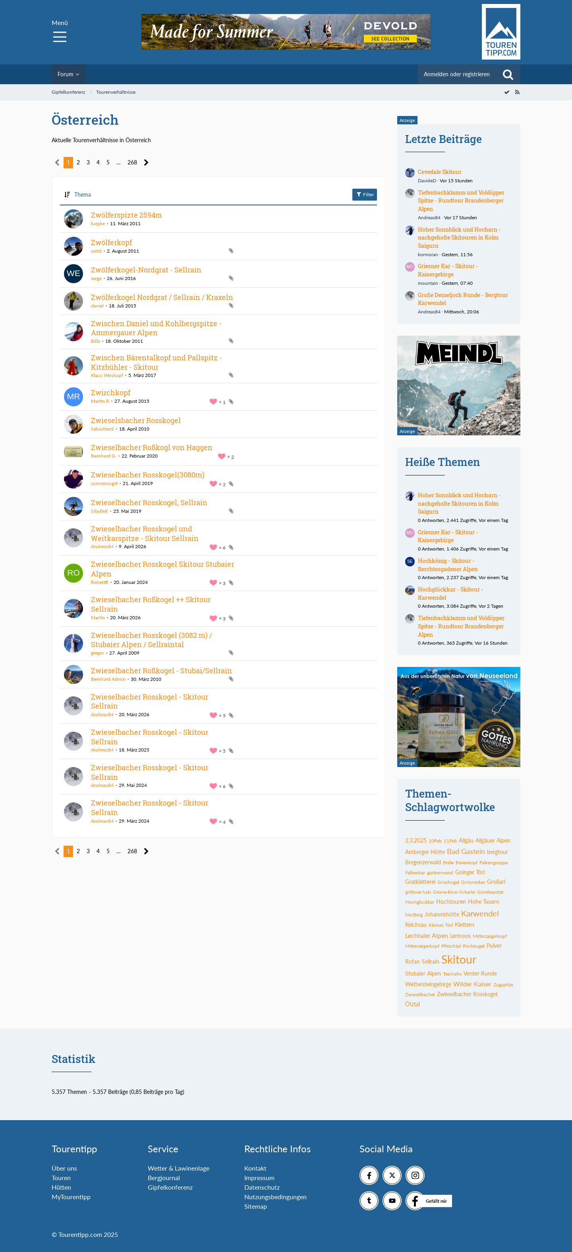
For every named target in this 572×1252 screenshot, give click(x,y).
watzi (96, 251)
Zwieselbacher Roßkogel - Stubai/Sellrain (161, 670)
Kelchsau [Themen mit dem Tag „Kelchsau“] (416, 924)
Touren (61, 1177)
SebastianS (102, 429)
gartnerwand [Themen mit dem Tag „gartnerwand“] (440, 872)
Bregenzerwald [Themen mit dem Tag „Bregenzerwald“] (423, 862)
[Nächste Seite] (146, 162)
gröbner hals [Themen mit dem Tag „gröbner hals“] (418, 892)
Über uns (64, 1168)
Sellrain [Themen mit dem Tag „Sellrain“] (430, 961)
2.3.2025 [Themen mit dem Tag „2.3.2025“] (416, 840)
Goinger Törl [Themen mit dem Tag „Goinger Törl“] (470, 872)
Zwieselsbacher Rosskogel (136, 420)
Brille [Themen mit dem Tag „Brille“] (448, 863)
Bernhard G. (103, 456)
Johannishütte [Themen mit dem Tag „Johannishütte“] (442, 914)
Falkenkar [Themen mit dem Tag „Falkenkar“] (415, 872)
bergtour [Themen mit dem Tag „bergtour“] (497, 851)
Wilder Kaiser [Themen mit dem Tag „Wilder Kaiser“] (472, 983)
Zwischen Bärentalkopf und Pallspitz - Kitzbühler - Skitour (156, 362)
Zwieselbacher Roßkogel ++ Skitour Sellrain (151, 604)
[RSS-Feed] (517, 92)
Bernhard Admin (108, 679)
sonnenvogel (104, 483)
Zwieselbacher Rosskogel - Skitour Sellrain (149, 701)
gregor (97, 653)
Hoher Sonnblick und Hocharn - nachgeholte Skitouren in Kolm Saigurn (459, 237)
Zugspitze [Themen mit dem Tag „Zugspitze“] (503, 984)
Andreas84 (102, 546)
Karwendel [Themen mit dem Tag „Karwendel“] (480, 913)
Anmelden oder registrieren (457, 74)
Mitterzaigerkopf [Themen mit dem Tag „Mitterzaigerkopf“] (490, 936)
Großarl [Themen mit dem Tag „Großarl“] (496, 881)
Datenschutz (262, 1187)
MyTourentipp (71, 1196)
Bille (95, 341)
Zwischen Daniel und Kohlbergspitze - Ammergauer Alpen (156, 328)
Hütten (61, 1187)
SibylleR (99, 511)
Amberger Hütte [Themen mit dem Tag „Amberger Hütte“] (425, 851)
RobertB (99, 582)
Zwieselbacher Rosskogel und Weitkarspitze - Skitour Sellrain (145, 533)
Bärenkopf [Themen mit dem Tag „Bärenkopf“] (466, 863)
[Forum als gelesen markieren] (507, 92)
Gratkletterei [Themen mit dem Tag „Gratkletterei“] (420, 881)
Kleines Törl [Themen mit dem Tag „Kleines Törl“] (441, 925)
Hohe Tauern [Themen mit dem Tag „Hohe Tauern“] (483, 901)
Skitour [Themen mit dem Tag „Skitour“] (458, 959)
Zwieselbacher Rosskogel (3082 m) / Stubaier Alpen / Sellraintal (151, 639)
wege (96, 278)
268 (132, 162)
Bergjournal (164, 1177)
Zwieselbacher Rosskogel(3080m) (148, 474)
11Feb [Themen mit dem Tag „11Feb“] (450, 841)
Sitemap (255, 1206)
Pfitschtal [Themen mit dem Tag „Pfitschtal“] (451, 946)
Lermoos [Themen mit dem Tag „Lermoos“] (460, 935)
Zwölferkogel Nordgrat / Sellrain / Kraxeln (162, 297)
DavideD (427, 181)
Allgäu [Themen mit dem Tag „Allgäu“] (466, 840)
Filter (365, 194)
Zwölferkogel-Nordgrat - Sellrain (146, 269)
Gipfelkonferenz (170, 1187)
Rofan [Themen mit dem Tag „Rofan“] (412, 961)
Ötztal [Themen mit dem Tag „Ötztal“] (412, 1004)
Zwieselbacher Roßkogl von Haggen (152, 447)
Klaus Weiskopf (107, 375)
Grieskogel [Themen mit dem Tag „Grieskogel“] (448, 882)
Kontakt (255, 1168)
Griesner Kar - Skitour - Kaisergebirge (448, 270)
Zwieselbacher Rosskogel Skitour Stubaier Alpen (162, 568)
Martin (98, 617)
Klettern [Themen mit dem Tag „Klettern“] (464, 924)
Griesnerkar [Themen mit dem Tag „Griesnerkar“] (473, 882)
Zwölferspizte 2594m (126, 215)
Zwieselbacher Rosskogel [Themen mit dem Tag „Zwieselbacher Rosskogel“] (467, 994)
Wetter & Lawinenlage (178, 1168)
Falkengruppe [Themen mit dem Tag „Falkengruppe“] (493, 863)
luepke (98, 223)
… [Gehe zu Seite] (118, 162)
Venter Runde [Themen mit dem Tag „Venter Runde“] (480, 973)
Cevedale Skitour (440, 172)
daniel (97, 306)
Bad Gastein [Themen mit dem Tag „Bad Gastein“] (466, 851)
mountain (428, 283)
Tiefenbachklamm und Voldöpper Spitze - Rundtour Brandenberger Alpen (461, 201)
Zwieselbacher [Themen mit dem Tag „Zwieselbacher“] (420, 994)
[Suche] (508, 74)
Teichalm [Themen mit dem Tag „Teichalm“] (452, 974)
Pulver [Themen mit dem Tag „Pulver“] (494, 945)
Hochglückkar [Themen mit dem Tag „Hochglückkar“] (419, 902)
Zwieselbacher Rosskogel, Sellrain (149, 502)
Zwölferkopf (111, 242)
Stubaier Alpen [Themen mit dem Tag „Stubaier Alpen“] (423, 973)
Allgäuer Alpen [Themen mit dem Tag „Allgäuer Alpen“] (492, 840)
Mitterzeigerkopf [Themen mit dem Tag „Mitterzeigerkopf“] (422, 946)
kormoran (428, 254)
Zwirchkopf (110, 392)
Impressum (259, 1177)
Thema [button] (82, 194)
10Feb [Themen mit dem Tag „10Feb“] (435, 841)
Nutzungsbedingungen (275, 1196)
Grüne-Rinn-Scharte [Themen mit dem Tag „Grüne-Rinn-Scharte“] (454, 892)
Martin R (100, 401)
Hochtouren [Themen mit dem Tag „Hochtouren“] (451, 901)
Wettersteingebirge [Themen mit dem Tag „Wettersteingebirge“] (428, 984)
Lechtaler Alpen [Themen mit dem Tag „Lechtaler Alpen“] (426, 935)
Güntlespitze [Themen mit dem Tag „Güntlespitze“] (490, 892)
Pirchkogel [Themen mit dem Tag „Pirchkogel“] (474, 946)
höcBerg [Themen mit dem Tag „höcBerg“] (414, 915)
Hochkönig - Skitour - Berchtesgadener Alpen (448, 565)
